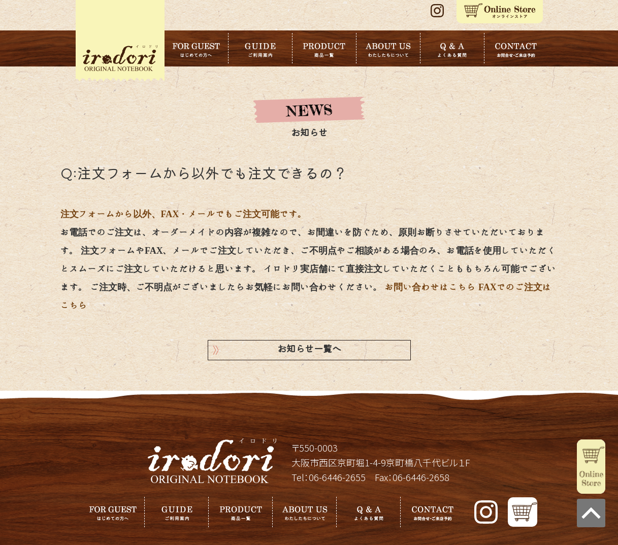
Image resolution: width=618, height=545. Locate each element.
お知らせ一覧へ (309, 350)
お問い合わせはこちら (430, 287)
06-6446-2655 (337, 477)
